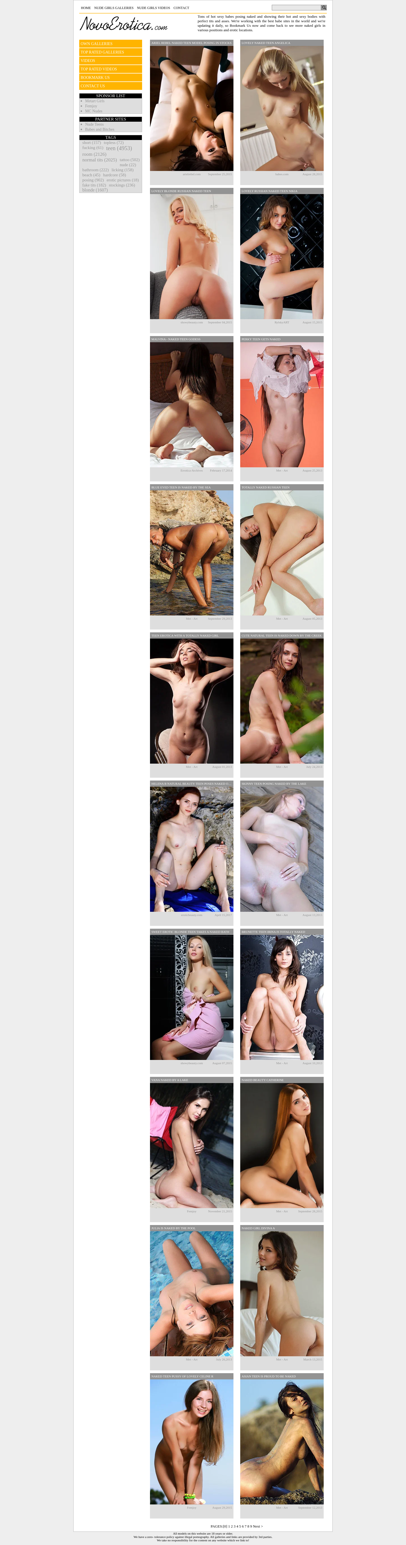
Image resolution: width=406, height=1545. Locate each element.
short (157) (91, 142)
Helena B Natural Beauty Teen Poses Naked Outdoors (192, 783)
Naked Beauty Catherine (263, 1080)
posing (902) (93, 180)
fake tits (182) (94, 185)
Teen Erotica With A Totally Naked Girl (185, 635)
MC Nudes (93, 111)
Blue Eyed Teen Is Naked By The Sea (181, 487)
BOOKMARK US (95, 77)
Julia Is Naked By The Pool (173, 1228)
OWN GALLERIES (96, 44)
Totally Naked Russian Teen (266, 487)
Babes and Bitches (99, 129)
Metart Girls (95, 101)
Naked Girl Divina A (258, 1228)
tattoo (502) (130, 159)
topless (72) (113, 142)
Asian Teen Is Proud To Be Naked (269, 1376)
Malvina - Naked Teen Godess (175, 339)
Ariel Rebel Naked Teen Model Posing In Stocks (191, 43)
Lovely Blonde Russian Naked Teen (181, 191)
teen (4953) (119, 148)
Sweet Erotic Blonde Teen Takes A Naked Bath (190, 931)
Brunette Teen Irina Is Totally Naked (273, 931)
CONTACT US (93, 86)
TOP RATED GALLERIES (102, 52)
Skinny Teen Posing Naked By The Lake (274, 783)
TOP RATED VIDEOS (99, 69)
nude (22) (128, 165)
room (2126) (94, 154)
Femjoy (91, 106)
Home (86, 8)
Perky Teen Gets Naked (261, 339)
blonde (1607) (95, 190)
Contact (181, 8)
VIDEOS (88, 61)
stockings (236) (122, 185)
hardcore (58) (114, 175)
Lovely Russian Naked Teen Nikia (269, 191)
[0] (225, 1526)
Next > (258, 1526)
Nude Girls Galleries (113, 8)
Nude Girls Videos (153, 8)
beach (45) (91, 175)
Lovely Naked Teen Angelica (266, 43)
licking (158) (123, 170)
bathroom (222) (95, 170)
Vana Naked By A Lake (169, 1080)
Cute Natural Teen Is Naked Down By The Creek (282, 635)
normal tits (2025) (99, 160)
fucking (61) (92, 147)
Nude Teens (94, 124)
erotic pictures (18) (123, 180)
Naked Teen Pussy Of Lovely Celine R (182, 1376)
